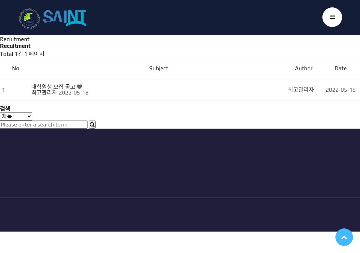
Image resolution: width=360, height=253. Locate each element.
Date (341, 68)
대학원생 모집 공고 (54, 87)
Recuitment (15, 39)
